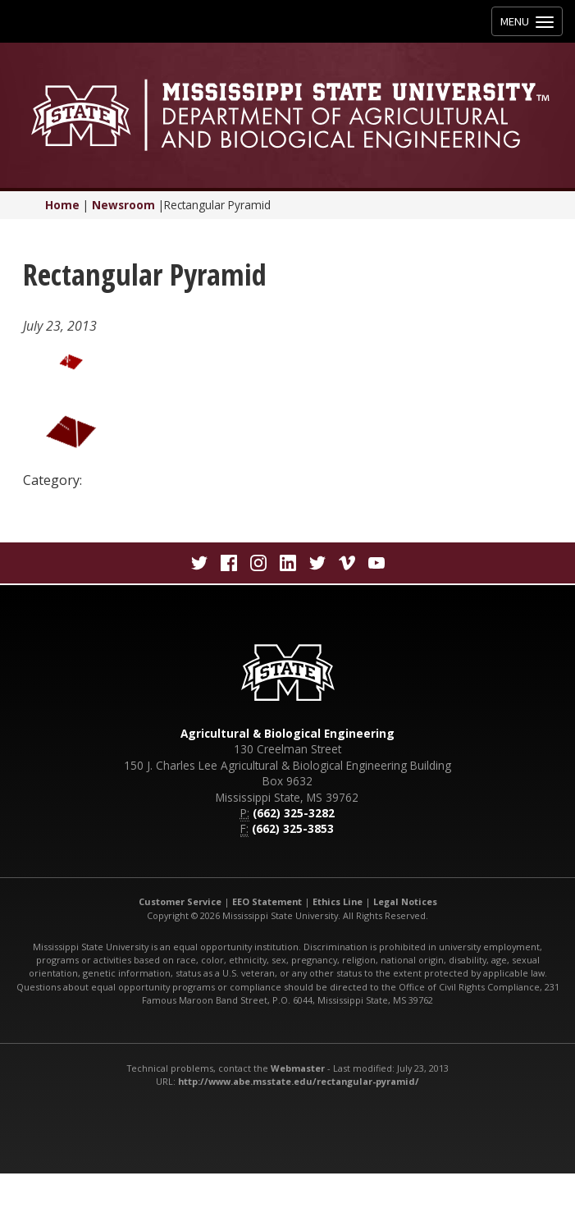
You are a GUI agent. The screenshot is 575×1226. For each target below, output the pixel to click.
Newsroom (123, 205)
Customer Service (180, 901)
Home (62, 205)
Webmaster (298, 1068)
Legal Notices (405, 901)
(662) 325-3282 (294, 813)
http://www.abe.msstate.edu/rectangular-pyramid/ (298, 1081)
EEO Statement (267, 901)
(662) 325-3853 (293, 828)
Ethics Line (338, 901)
